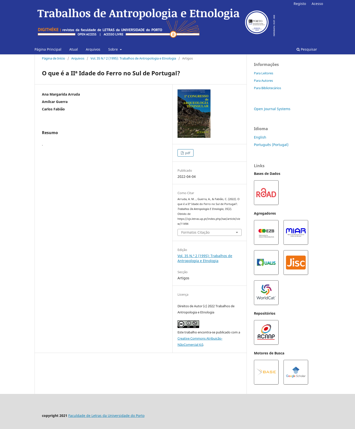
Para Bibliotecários (267, 88)
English (260, 137)
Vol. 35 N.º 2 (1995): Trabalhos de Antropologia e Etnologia (133, 58)
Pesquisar (307, 49)
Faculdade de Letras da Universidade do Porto (106, 415)
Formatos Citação (195, 232)
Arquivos (93, 49)
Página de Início (53, 58)
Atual (73, 49)
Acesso (317, 3)
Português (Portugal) (271, 144)
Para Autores (263, 80)
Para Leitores (263, 73)
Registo (300, 3)
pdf (187, 153)
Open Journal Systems (272, 108)
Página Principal (48, 49)
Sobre (113, 49)
